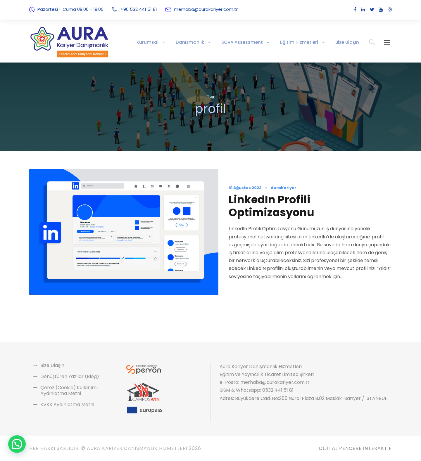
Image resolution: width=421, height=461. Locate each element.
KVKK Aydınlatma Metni (65, 404)
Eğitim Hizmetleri (303, 42)
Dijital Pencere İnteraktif (353, 448)
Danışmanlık (203, 42)
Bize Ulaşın (348, 42)
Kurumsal (165, 42)
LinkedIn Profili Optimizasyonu (308, 206)
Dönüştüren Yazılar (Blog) (67, 376)
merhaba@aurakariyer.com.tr (197, 9)
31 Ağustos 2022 (243, 194)
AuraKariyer (278, 194)
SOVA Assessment (251, 42)
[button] (17, 444)
